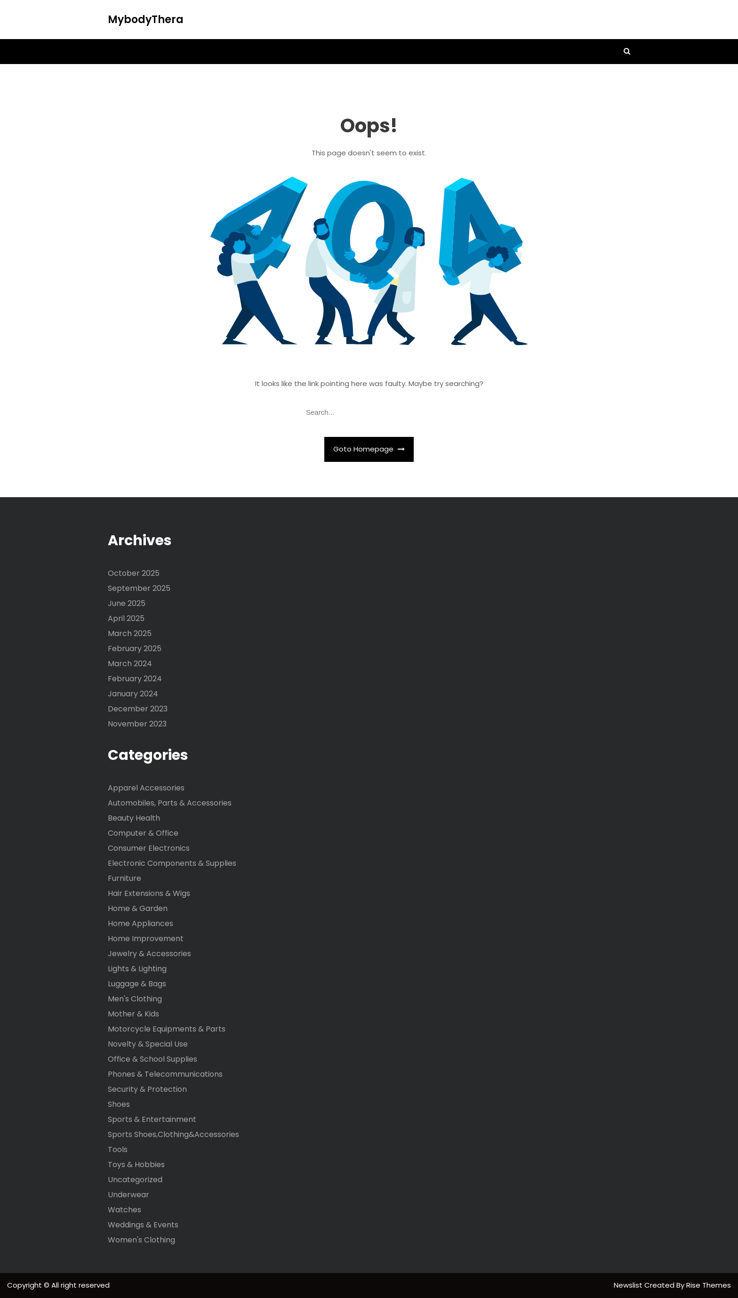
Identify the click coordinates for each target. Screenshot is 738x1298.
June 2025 (126, 603)
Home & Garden (138, 908)
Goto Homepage (369, 449)
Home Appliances (140, 923)
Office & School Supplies (152, 1059)
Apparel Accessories (146, 787)
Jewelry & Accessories (149, 953)
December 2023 (138, 708)
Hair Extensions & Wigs (149, 893)
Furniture (124, 878)
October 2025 (134, 573)
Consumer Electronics (149, 848)
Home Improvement (146, 938)
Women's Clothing (141, 1239)
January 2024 (133, 693)
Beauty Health (134, 818)
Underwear (128, 1194)
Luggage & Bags (137, 983)
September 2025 (139, 588)
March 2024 (130, 663)
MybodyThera (146, 19)
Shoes (119, 1104)
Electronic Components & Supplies (172, 863)
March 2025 (130, 633)
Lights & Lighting (137, 968)
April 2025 (126, 618)
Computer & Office (143, 833)
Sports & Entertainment (152, 1119)
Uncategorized (135, 1179)
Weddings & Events (143, 1224)
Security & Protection (147, 1089)
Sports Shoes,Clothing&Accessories (173, 1134)
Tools (118, 1149)
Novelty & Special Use (148, 1044)
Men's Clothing (135, 998)
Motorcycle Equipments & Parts (166, 1029)
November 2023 (137, 723)
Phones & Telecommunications (165, 1074)
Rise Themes (708, 1285)
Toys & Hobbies (136, 1164)
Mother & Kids (133, 1013)
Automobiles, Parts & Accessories (170, 803)
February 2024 (135, 678)
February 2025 (134, 648)
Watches (124, 1209)
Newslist (629, 1285)
